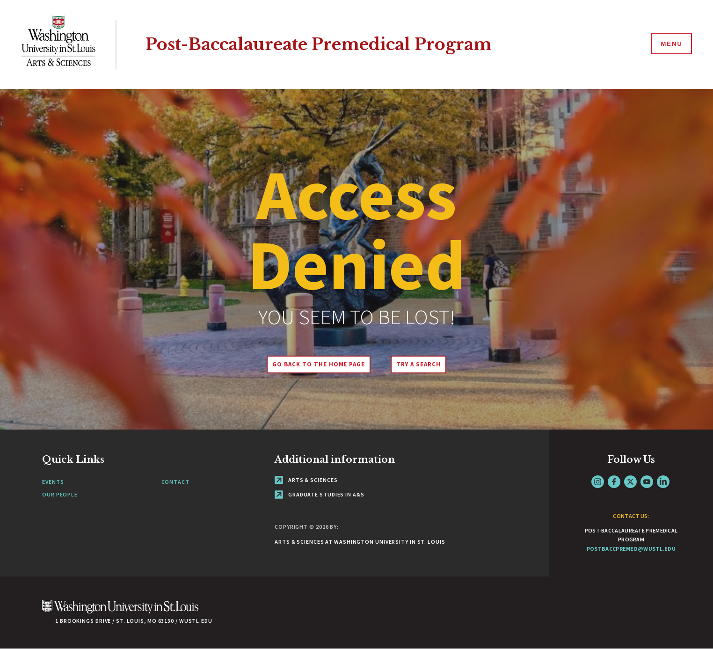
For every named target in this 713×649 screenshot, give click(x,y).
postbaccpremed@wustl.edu (631, 548)
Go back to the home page (318, 364)
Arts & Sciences (306, 479)
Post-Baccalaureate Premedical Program (319, 44)
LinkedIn (663, 481)
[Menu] (671, 44)
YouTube (646, 481)
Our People (60, 494)
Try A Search (418, 364)
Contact (175, 481)
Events (53, 481)
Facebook (614, 481)
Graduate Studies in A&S (319, 494)
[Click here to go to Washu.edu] (120, 611)
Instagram (597, 481)
